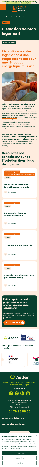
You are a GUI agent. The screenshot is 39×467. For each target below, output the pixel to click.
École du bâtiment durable (19, 424)
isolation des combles (10, 124)
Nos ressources (9, 42)
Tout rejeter (19, 463)
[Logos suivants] (36, 359)
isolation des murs (9, 118)
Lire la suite (12, 192)
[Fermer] (37, 436)
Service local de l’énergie (19, 418)
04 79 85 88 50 (19, 411)
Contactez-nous (13, 323)
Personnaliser (19, 458)
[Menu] (3, 7)
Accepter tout (19, 453)
